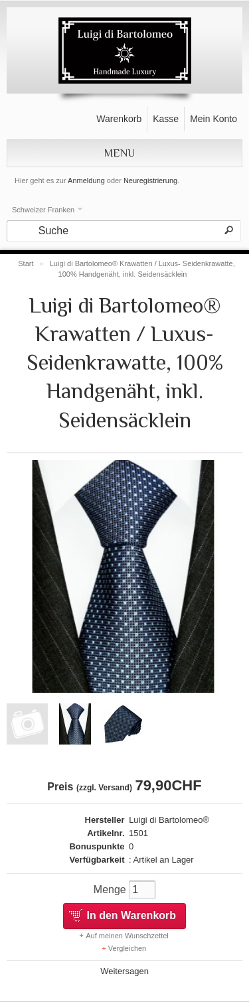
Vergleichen (127, 948)
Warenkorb (118, 118)
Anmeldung (86, 180)
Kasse (166, 118)
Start (25, 263)
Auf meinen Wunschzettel (127, 936)
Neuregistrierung (150, 180)
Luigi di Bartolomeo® (169, 820)
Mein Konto (213, 118)
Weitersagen (124, 971)
